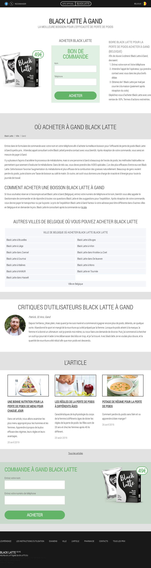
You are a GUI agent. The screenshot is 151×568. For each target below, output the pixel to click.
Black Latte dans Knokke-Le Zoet (92, 252)
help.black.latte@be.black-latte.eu (14, 555)
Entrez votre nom (12, 478)
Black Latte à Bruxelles (16, 239)
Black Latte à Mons (85, 265)
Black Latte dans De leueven (90, 258)
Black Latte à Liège (14, 246)
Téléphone (58, 76)
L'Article (75, 541)
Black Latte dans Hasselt (17, 277)
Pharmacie (89, 541)
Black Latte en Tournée (87, 271)
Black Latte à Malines (15, 265)
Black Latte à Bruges (86, 239)
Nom (56, 63)
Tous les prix (119, 541)
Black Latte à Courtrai (16, 258)
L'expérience (5, 541)
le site (84, 207)
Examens (53, 541)
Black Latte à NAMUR (16, 271)
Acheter (75, 95)
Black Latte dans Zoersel (17, 252)
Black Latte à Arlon (85, 246)
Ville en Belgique (75, 283)
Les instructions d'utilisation (30, 541)
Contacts (103, 541)
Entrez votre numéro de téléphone (20, 493)
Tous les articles (75, 453)
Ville (64, 541)
